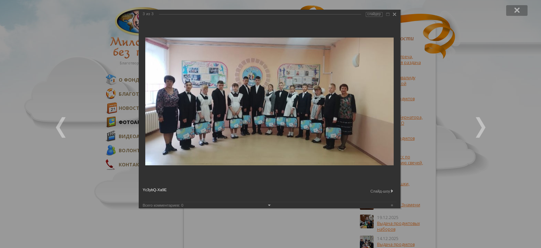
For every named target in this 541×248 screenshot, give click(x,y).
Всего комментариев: (163, 205)
